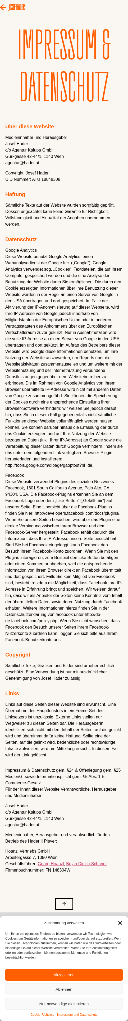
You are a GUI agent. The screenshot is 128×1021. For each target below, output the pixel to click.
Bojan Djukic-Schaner (86, 864)
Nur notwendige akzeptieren (64, 1003)
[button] (120, 923)
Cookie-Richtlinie (42, 1015)
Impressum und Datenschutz (77, 1015)
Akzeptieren (63, 975)
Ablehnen (64, 989)
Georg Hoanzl (51, 864)
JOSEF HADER (16, 6)
